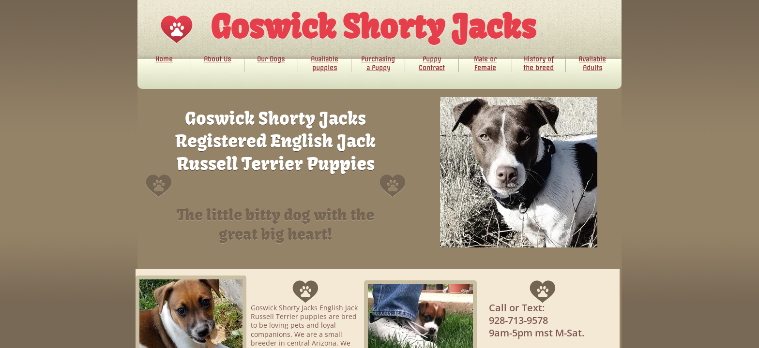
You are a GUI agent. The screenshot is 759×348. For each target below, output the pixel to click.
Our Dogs (271, 59)
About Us (217, 59)
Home (164, 59)
